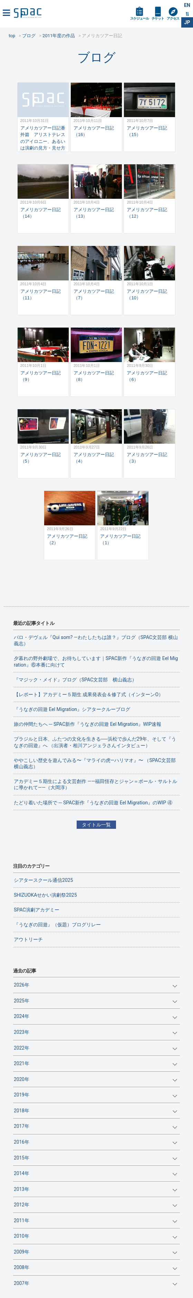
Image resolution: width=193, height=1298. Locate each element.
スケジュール (139, 18)
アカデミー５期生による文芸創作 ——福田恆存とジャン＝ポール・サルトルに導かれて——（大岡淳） (95, 784)
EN (187, 5)
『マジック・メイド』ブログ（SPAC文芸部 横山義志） (75, 679)
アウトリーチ (28, 939)
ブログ (96, 57)
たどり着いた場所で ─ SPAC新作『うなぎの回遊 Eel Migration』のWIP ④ (93, 802)
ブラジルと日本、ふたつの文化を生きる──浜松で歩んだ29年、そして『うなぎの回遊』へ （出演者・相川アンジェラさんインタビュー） (95, 742)
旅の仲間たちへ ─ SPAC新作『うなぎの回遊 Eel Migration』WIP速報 (87, 724)
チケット (158, 18)
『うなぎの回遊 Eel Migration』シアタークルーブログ (72, 709)
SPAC (27, 13)
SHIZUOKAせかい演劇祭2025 (45, 895)
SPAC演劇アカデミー (36, 910)
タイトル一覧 (96, 824)
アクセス (173, 18)
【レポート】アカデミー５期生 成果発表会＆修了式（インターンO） (88, 694)
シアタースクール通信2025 (43, 880)
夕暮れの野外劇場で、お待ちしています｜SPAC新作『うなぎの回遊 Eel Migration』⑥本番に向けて (96, 661)
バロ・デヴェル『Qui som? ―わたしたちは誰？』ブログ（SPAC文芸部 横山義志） (96, 640)
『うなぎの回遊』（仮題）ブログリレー (57, 924)
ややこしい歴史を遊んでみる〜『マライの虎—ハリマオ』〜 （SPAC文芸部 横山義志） (97, 763)
